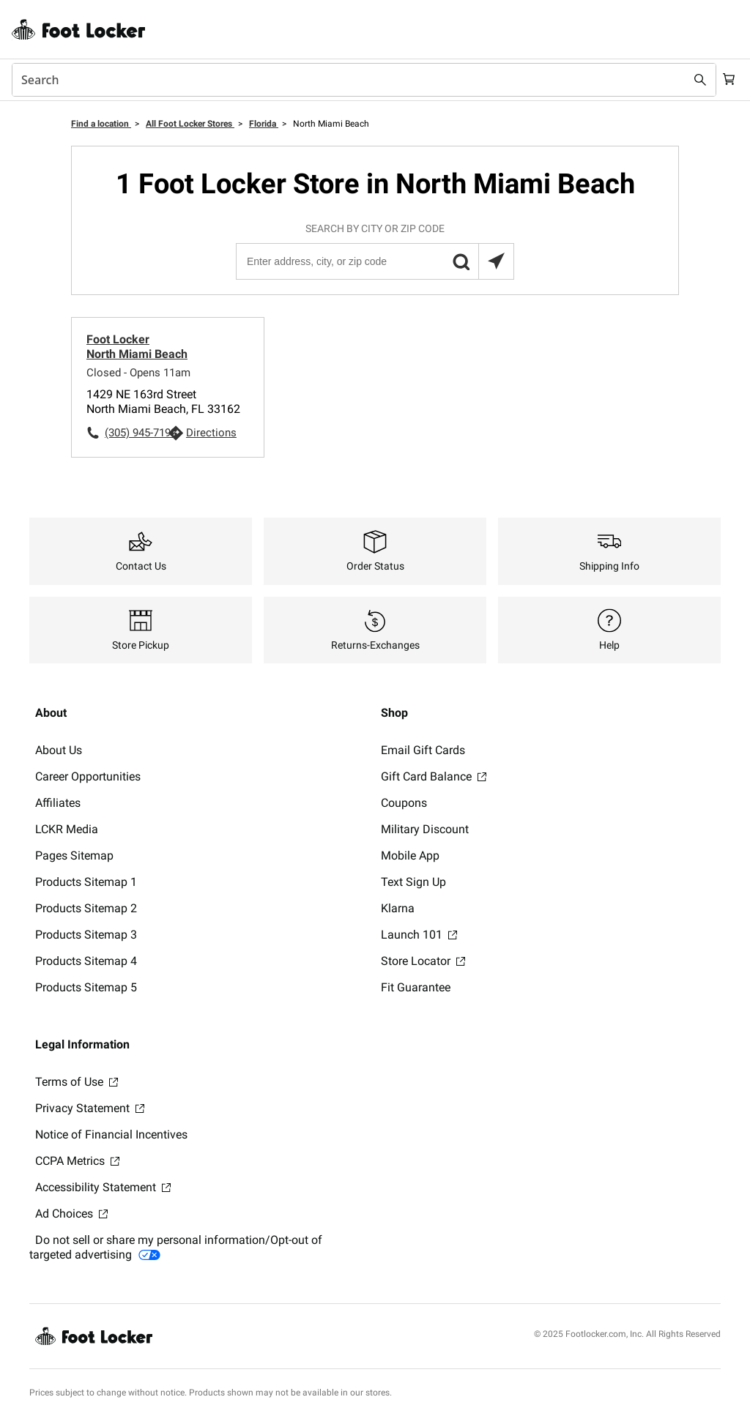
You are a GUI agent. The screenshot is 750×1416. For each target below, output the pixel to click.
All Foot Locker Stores (190, 124)
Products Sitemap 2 (86, 908)
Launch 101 (419, 935)
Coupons (404, 803)
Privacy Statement (89, 1108)
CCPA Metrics (77, 1161)
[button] (460, 261)
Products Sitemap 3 (86, 935)
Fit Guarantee (415, 987)
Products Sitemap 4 (86, 961)
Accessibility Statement (103, 1187)
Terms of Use (76, 1082)
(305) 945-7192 (136, 432)
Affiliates (58, 803)
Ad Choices (71, 1214)
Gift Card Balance (433, 776)
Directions (211, 432)
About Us (58, 750)
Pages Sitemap (74, 855)
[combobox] (360, 80)
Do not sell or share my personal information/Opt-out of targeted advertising (175, 1247)
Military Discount (425, 829)
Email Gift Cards (423, 750)
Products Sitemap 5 (86, 987)
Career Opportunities (88, 776)
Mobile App (410, 855)
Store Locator (423, 961)
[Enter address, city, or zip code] (374, 261)
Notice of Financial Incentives (111, 1134)
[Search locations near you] (495, 261)
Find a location (101, 124)
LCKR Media (66, 829)
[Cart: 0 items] (726, 80)
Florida (263, 124)
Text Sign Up (413, 882)
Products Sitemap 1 (86, 882)
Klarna (398, 908)
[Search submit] (692, 80)
